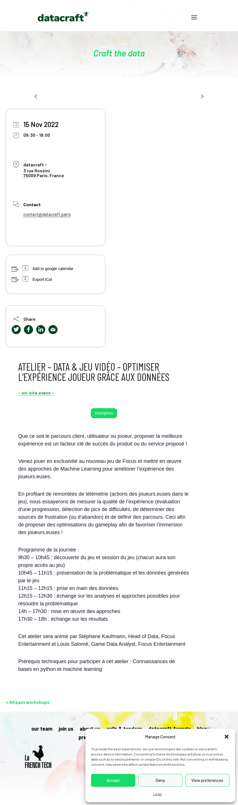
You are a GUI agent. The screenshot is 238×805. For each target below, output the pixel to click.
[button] (226, 736)
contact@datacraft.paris (47, 214)
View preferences (207, 780)
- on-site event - (36, 392)
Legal (157, 794)
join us (66, 729)
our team (41, 729)
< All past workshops (28, 702)
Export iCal (42, 279)
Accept (113, 780)
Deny (160, 780)
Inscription (104, 413)
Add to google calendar (52, 268)
